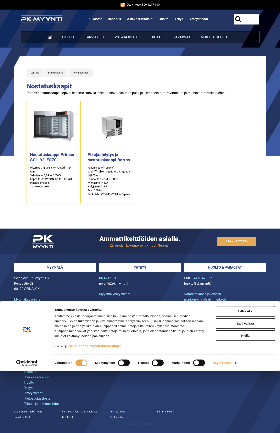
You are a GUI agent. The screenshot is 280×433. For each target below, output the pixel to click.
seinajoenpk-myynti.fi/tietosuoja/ (95, 408)
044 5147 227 (202, 278)
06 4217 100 (108, 278)
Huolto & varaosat (225, 267)
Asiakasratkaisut (139, 19)
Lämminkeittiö (55, 72)
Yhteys (140, 267)
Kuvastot (95, 19)
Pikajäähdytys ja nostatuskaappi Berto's (109, 157)
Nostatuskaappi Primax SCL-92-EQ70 (52, 157)
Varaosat (181, 37)
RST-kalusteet (127, 37)
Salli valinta (245, 385)
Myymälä (55, 267)
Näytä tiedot (222, 425)
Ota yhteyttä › (236, 241)
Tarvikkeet (94, 37)
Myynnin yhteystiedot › (115, 294)
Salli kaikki (245, 373)
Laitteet (67, 37)
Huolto (163, 19)
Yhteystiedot (198, 19)
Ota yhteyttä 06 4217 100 (140, 5)
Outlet (157, 37)
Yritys (179, 19)
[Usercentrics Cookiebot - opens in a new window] (27, 425)
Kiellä (245, 397)
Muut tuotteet (214, 37)
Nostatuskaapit (81, 72)
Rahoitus (114, 19)
